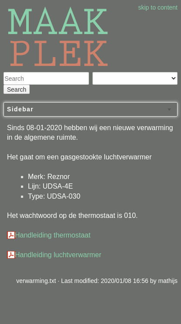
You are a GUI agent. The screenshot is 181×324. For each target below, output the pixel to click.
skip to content (158, 7)
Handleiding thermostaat (52, 235)
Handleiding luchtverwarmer (58, 255)
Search (16, 89)
